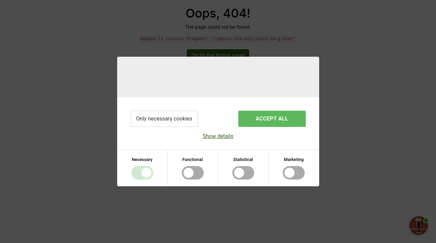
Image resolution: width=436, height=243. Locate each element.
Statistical (243, 159)
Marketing (294, 159)
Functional (192, 159)
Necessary (142, 159)
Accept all (272, 118)
